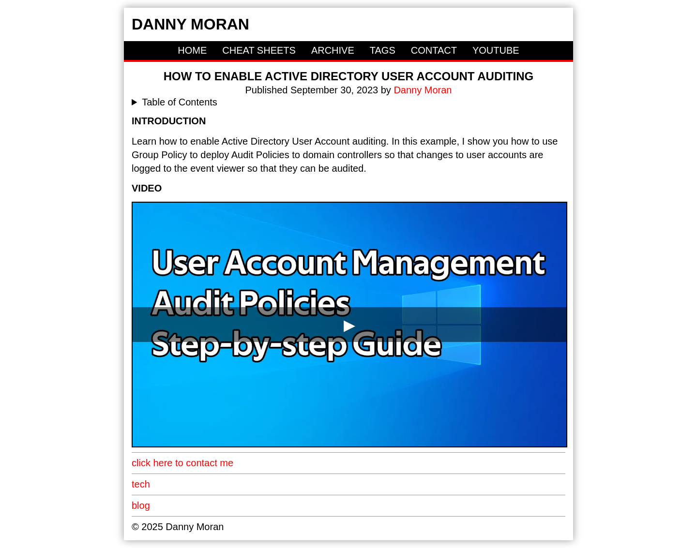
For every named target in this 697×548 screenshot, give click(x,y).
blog (141, 505)
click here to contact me (182, 463)
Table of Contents (179, 102)
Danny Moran (190, 24)
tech (141, 484)
